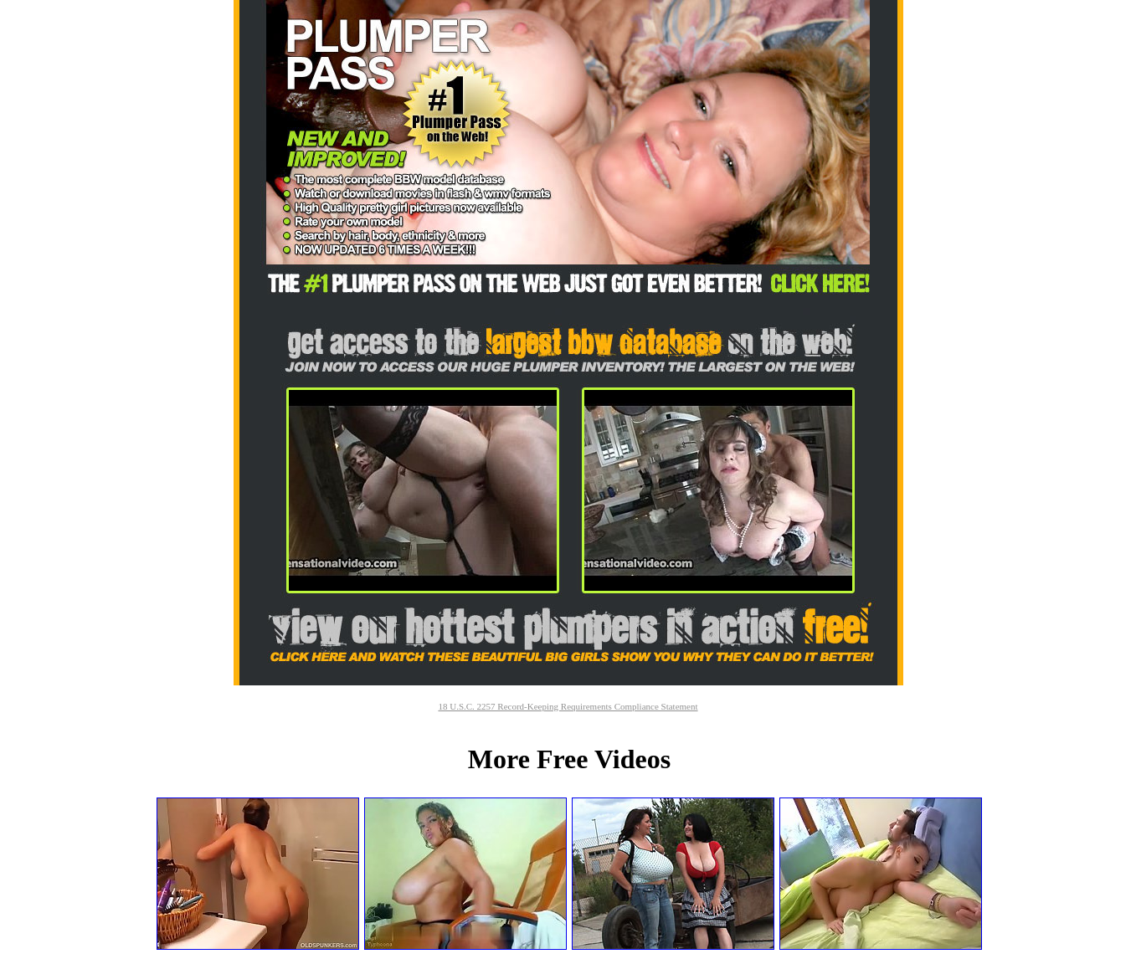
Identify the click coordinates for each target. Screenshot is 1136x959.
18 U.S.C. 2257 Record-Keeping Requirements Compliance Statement (567, 706)
